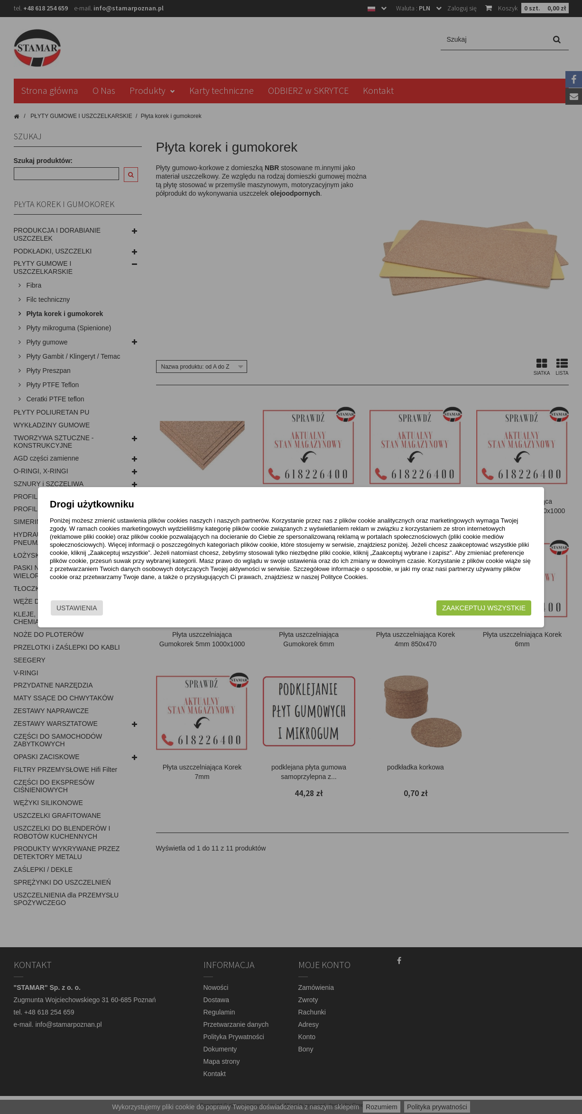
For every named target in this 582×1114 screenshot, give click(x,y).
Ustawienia (98, 608)
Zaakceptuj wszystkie (462, 608)
